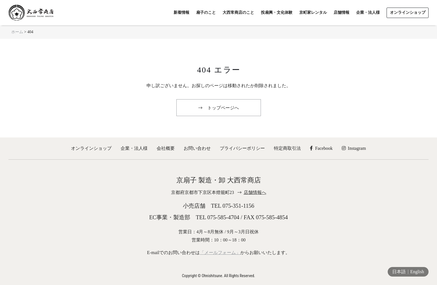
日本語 (399, 271)
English (417, 271)
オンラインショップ (91, 148)
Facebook (321, 148)
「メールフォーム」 (220, 252)
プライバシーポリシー (242, 148)
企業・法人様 (134, 148)
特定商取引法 (287, 148)
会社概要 (166, 148)
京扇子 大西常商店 (31, 12)
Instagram (354, 148)
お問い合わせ (197, 148)
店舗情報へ (255, 192)
